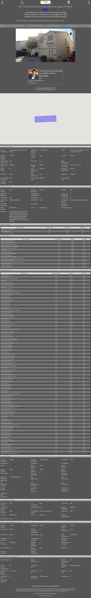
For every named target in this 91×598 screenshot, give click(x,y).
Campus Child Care (4, 420)
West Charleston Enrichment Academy (8, 365)
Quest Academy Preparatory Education (8, 256)
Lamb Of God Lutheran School (7, 378)
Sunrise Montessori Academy (6, 402)
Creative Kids (3, 418)
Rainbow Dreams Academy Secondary (8, 253)
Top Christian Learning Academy (7, 407)
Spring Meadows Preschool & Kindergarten (9, 453)
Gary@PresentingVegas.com (37, 80)
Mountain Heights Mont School (7, 371)
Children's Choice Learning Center (7, 283)
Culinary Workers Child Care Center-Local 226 (10, 406)
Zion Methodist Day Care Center (7, 299)
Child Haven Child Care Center (7, 423)
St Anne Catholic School (5, 444)
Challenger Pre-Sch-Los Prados (7, 331)
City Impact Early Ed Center (6, 451)
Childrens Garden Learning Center (7, 317)
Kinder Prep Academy (5, 390)
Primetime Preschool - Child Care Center (9, 338)
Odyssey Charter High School (6, 265)
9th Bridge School (4, 392)
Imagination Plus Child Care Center (8, 357)
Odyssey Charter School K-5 (6, 263)
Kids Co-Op (3, 287)
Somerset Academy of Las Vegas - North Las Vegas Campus (12, 261)
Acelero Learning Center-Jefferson (8, 343)
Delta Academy (4, 249)
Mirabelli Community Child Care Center (8, 369)
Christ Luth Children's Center (6, 381)
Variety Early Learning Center (6, 345)
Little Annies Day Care (5, 320)
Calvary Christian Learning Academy (8, 324)
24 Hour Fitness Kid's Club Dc (6, 430)
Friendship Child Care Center (6, 301)
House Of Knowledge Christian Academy (9, 339)
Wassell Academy (4, 442)
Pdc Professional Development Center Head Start (11, 310)
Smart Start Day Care (5, 306)
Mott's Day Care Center (5, 296)
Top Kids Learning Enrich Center (7, 404)
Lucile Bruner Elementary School (7, 233)
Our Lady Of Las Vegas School (6, 341)
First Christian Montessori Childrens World (9, 329)
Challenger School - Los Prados (7, 332)
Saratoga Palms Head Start (6, 360)
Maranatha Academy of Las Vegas (7, 355)
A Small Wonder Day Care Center (7, 358)
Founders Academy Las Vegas (6, 255)
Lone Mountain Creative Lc (6, 372)
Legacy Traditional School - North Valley (9, 244)
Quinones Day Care (4, 437)
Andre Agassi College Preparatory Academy (9, 246)
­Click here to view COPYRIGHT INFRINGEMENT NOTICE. (43, 591)
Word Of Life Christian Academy (7, 399)
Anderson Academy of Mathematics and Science (10, 292)
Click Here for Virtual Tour (45, 89)
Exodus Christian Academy (6, 435)
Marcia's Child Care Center (6, 386)
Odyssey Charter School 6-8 (6, 267)
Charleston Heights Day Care (6, 395)
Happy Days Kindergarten (6, 400)
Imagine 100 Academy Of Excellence (8, 241)
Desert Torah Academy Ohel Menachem (8, 376)
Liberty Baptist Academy (6, 353)
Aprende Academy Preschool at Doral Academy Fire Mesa (12, 258)
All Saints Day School (5, 304)
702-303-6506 (43, 150)
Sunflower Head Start (5, 303)
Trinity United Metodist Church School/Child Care (10, 393)
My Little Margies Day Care (6, 290)
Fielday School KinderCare (6, 397)
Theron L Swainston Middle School (8, 229)
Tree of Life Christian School (6, 348)
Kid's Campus (3, 280)
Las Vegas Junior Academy (6, 421)
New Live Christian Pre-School (7, 413)
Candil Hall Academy (5, 383)
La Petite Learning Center (6, 275)
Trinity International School (6, 433)
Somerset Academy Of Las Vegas (7, 260)
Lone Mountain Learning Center (7, 374)
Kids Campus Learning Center (7, 282)
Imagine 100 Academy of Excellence (8, 242)
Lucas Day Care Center (5, 322)
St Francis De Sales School (6, 325)
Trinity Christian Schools (6, 439)
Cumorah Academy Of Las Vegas (7, 414)
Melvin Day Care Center (5, 367)
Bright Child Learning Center (6, 313)
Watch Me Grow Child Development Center (9, 278)
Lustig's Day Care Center (6, 327)
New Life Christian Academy (6, 388)
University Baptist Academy (6, 294)
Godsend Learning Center (6, 297)
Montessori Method (5, 318)
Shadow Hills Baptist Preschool (7, 440)
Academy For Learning (5, 447)
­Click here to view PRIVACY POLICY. (61, 591)
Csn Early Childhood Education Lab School (9, 425)
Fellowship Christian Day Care (7, 315)
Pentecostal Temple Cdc (6, 334)
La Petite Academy (4, 276)
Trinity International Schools (6, 336)
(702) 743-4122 (33, 83)
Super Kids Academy (5, 308)
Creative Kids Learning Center (7, 289)
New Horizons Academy (5, 432)
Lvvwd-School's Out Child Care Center (8, 362)
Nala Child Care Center (5, 409)
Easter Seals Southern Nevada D (7, 427)
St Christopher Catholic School (7, 379)
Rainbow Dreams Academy (6, 251)
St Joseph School (4, 416)
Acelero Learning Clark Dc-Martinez (8, 449)
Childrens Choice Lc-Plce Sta (6, 428)
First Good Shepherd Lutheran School (8, 411)
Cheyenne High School (5, 231)
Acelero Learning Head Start (6, 364)
